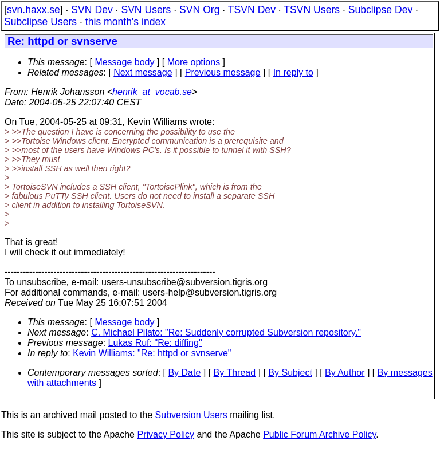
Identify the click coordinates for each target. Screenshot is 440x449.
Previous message (223, 72)
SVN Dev (91, 9)
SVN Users (146, 9)
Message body (124, 62)
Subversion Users (191, 415)
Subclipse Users (40, 21)
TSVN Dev (252, 9)
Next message (142, 72)
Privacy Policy (165, 434)
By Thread (235, 372)
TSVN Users (312, 9)
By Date (184, 372)
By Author (344, 372)
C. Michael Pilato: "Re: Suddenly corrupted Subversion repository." (226, 332)
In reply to (293, 72)
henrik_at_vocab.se (152, 92)
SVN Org (199, 9)
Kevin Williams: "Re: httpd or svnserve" (152, 353)
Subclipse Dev (380, 9)
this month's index (125, 21)
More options (194, 62)
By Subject (290, 372)
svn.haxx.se (33, 9)
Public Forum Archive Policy (319, 434)
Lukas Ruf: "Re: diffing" (155, 343)
